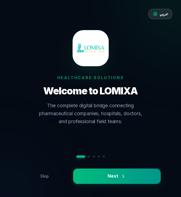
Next (117, 176)
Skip (44, 176)
